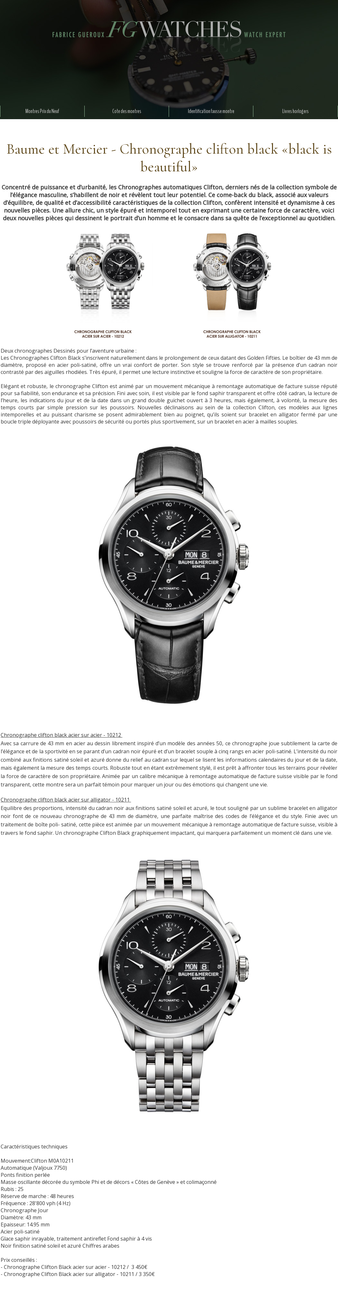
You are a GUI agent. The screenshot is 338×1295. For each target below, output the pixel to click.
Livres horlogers (295, 111)
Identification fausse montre (211, 111)
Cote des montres (126, 111)
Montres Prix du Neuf (42, 111)
